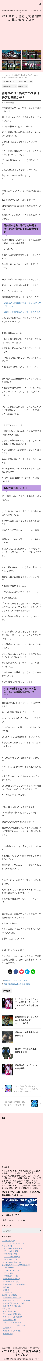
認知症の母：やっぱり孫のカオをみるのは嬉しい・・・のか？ (26, 1020)
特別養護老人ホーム (10, 980)
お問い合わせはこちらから (14, 1220)
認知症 (28, 984)
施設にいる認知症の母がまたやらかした (22, 312)
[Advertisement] (21, 35)
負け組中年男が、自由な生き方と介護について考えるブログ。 (21, 1346)
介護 (5, 984)
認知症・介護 (22, 980)
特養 (23, 984)
